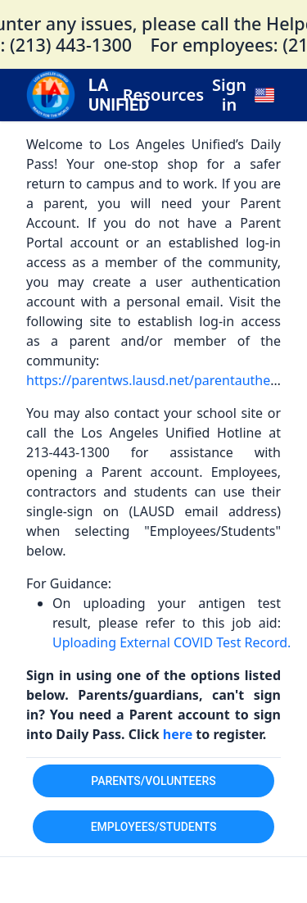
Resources (163, 95)
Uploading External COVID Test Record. (171, 642)
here (179, 734)
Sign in (229, 95)
